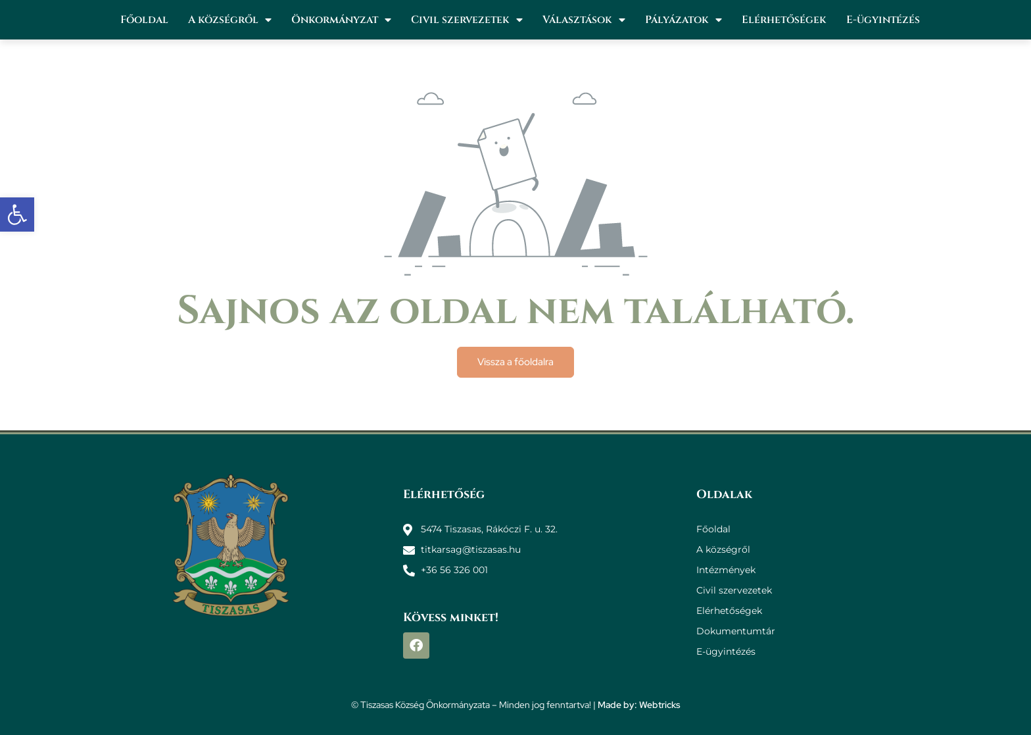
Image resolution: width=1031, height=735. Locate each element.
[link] (17, 214)
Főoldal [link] (144, 20)
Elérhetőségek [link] (784, 20)
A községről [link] (230, 20)
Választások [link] (583, 20)
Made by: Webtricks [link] (639, 705)
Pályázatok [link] (683, 20)
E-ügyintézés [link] (883, 20)
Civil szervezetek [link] (467, 20)
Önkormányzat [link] (341, 20)
